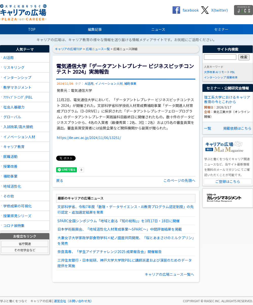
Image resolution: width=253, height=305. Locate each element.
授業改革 (232, 77)
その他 (8, 196)
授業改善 (10, 166)
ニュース (158, 29)
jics (243, 10)
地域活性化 (12, 186)
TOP (31, 29)
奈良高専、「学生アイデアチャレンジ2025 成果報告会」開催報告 (109, 251)
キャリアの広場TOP (68, 49)
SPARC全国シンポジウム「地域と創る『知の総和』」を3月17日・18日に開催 (118, 220)
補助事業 (10, 176)
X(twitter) (219, 10)
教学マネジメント (17, 87)
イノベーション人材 (19, 136)
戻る (59, 180)
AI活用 (8, 57)
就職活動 (10, 156)
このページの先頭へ (179, 180)
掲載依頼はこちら (237, 128)
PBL (232, 72)
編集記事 (95, 29)
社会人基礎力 (14, 107)
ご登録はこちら (227, 181)
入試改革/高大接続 (18, 126)
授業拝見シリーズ (17, 215)
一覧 (207, 128)
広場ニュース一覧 (98, 49)
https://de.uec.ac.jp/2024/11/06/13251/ (89, 137)
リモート (224, 72)
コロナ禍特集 (14, 225)
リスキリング (14, 67)
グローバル (12, 117)
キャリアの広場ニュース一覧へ (169, 274)
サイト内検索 (227, 49)
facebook (191, 10)
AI (217, 72)
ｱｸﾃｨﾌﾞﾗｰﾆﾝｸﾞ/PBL (18, 97)
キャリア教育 (14, 146)
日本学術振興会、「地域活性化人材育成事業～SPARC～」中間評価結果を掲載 (119, 229)
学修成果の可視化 (17, 206)
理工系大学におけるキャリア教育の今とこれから (227, 99)
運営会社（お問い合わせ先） (73, 301)
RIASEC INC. (212, 301)
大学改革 (209, 72)
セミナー (221, 29)
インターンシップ (17, 77)
